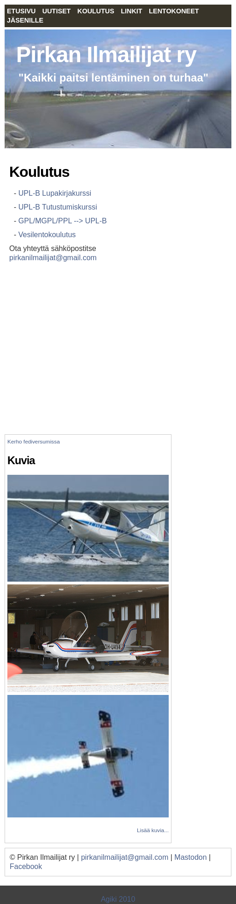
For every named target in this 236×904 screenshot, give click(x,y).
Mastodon (190, 857)
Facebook (26, 866)
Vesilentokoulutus (47, 235)
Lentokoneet (174, 11)
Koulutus (95, 11)
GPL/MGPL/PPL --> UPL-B (62, 221)
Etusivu (21, 11)
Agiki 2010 (118, 899)
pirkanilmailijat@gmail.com (53, 258)
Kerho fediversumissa (33, 441)
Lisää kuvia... (153, 830)
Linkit (131, 11)
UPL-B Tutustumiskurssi (57, 207)
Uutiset (56, 11)
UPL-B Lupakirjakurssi (54, 193)
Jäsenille (25, 20)
